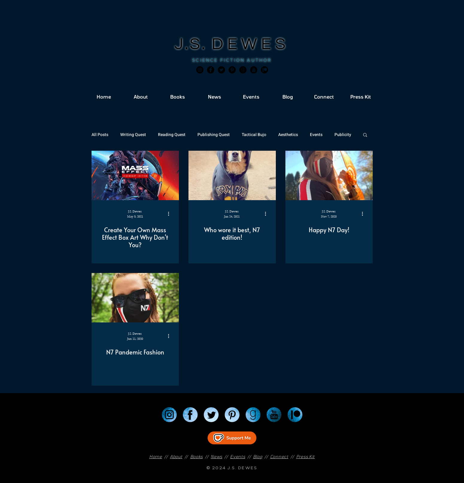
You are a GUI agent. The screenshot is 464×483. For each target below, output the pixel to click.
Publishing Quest (213, 134)
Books (196, 456)
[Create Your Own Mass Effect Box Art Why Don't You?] (135, 175)
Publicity (342, 134)
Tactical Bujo (254, 134)
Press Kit (305, 456)
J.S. (193, 44)
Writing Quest (133, 134)
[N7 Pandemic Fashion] (135, 297)
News (216, 456)
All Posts (100, 134)
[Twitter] (221, 69)
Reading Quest (171, 134)
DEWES (251, 44)
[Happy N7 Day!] (329, 175)
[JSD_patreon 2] (264, 69)
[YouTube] (274, 414)
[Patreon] (294, 414)
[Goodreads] (243, 69)
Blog (257, 456)
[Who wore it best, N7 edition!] (232, 175)
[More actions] (170, 213)
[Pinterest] (232, 69)
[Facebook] (210, 69)
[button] (365, 135)
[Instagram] (199, 69)
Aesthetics (288, 134)
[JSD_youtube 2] (253, 69)
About (176, 456)
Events (316, 134)
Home (155, 456)
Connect (279, 456)
